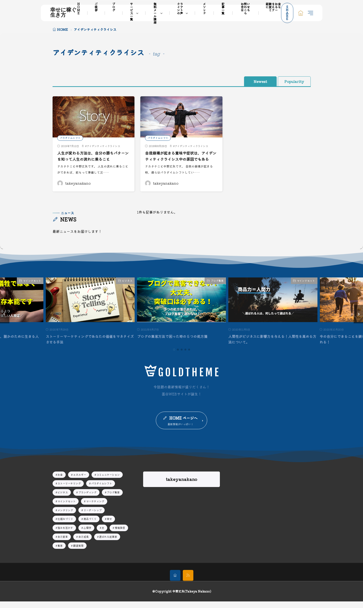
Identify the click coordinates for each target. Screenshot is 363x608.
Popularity (292, 81)
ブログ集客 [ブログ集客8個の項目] (113, 499)
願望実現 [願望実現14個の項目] (78, 552)
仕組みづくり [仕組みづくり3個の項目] (65, 525)
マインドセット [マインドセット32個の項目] (66, 507)
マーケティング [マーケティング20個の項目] (95, 507)
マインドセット (32, 287)
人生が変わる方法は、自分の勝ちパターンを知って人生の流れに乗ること (93, 156)
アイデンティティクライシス (103, 146)
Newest (253, 81)
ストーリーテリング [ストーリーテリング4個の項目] (69, 490)
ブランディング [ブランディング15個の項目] (87, 499)
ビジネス (127, 287)
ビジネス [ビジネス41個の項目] (62, 499)
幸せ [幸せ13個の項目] (109, 525)
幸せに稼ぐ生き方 (63, 13)
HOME (62, 29)
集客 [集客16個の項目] (60, 552)
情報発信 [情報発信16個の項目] (120, 534)
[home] (175, 582)
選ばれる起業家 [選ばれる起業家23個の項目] (108, 543)
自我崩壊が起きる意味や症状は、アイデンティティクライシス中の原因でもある (181, 159)
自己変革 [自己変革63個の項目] (62, 543)
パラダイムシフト (70, 138)
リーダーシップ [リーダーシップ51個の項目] (93, 516)
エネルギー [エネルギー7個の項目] (79, 481)
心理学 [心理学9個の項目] (87, 534)
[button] (4, 320)
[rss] (188, 582)
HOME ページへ (184, 424)
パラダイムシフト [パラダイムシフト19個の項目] (101, 490)
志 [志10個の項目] (103, 534)
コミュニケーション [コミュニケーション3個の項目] (108, 481)
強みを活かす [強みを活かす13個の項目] (65, 534)
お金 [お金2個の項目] (60, 481)
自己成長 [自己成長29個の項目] (83, 543)
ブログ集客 (217, 287)
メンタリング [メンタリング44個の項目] (65, 516)
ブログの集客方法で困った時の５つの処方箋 (174, 342)
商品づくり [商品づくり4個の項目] (90, 525)
